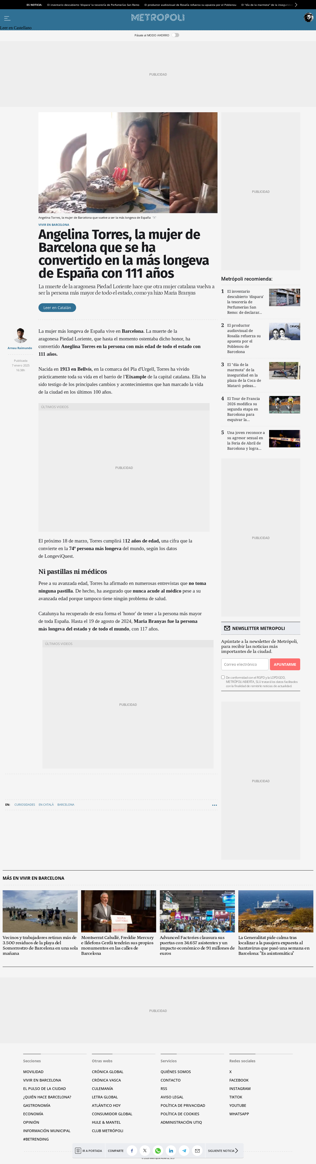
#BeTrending (36, 1139)
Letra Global (105, 1096)
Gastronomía (36, 1105)
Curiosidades (24, 804)
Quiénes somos (176, 1071)
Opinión (31, 1122)
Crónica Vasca (106, 1080)
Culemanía (102, 1088)
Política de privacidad (183, 1105)
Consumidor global (112, 1113)
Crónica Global (107, 1071)
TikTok (235, 1096)
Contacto (171, 1080)
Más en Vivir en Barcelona (33, 878)
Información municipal (46, 1130)
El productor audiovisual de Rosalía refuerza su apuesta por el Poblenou (190, 4)
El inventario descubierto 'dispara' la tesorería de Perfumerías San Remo (93, 4)
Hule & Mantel (106, 1122)
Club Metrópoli (107, 1130)
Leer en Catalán (57, 307)
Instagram (240, 1088)
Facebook (239, 1080)
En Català (46, 804)
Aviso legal (172, 1096)
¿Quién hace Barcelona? (47, 1096)
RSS (164, 1088)
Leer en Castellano (16, 28)
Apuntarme (285, 664)
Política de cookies (180, 1113)
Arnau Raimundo (20, 348)
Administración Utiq (181, 1122)
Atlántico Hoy (106, 1105)
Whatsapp (239, 1113)
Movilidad (33, 1071)
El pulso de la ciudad (44, 1088)
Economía (33, 1113)
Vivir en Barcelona (53, 224)
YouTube (237, 1105)
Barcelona (65, 804)
